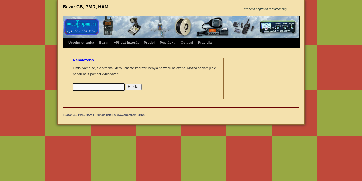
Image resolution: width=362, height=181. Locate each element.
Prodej (149, 42)
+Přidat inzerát (126, 42)
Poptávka (168, 42)
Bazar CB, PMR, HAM (85, 6)
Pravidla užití (103, 114)
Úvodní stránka (81, 42)
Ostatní (186, 42)
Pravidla (205, 42)
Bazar (104, 42)
